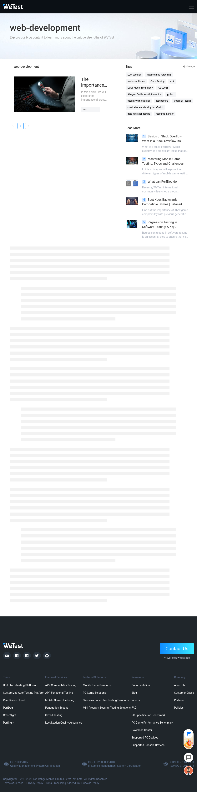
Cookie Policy (91, 783)
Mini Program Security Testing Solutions (107, 707)
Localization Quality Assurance (63, 722)
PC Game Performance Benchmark (152, 722)
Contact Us (177, 648)
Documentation (141, 685)
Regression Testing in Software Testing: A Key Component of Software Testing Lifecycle (164, 224)
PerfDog (8, 707)
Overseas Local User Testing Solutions (106, 700)
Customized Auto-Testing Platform (23, 692)
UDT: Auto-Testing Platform (19, 685)
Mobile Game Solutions (97, 685)
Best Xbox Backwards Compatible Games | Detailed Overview (162, 202)
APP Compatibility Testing (60, 685)
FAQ (134, 707)
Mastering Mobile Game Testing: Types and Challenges (163, 161)
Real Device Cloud (14, 700)
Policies (179, 707)
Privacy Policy (35, 783)
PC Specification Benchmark (148, 715)
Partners (179, 700)
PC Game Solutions (94, 692)
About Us (179, 685)
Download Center (142, 730)
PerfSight (8, 722)
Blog (134, 692)
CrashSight (9, 715)
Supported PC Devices (145, 737)
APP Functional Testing (59, 692)
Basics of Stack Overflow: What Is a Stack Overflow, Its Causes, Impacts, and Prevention (164, 139)
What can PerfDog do (159, 182)
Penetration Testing (56, 707)
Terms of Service (13, 783)
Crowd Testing (53, 715)
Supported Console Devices (148, 745)
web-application (88, 110)
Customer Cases (184, 692)
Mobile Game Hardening (59, 700)
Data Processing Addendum (63, 783)
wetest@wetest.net (178, 657)
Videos (136, 700)
